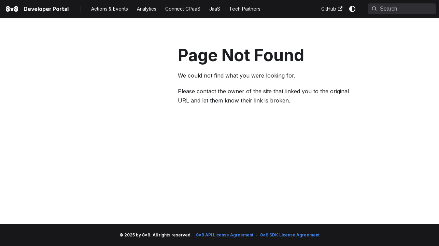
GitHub (331, 9)
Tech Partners (244, 9)
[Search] (402, 8)
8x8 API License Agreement (224, 234)
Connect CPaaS (182, 9)
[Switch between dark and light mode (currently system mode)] (352, 8)
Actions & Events (109, 9)
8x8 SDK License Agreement (290, 234)
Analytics (146, 9)
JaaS (215, 9)
